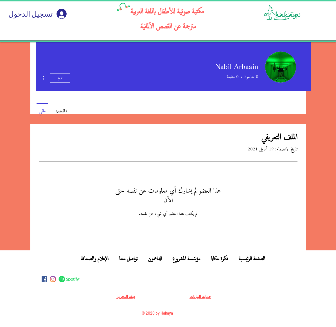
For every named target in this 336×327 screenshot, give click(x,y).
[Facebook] (44, 279)
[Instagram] (53, 279)
